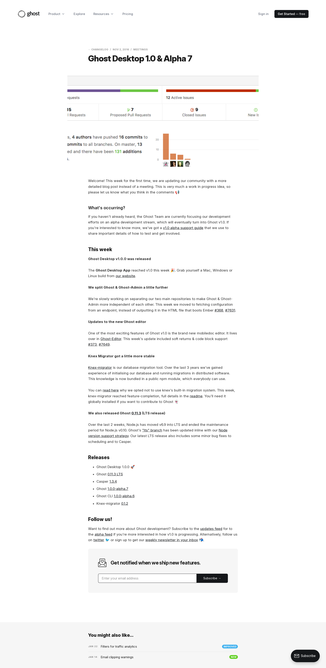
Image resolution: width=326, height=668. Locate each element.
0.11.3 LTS (115, 474)
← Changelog (98, 49)
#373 (92, 344)
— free (291, 14)
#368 (219, 310)
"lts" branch (152, 430)
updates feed (211, 529)
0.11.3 (136, 413)
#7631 (230, 310)
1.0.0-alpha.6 (124, 496)
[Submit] (212, 578)
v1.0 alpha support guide (183, 228)
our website (125, 276)
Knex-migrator (100, 367)
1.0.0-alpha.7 (117, 489)
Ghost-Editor (110, 339)
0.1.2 (124, 503)
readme (196, 396)
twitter (98, 540)
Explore (79, 14)
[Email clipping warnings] (163, 657)
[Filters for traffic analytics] (163, 646)
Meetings (140, 49)
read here (111, 390)
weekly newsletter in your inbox (171, 540)
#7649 (104, 344)
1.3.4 (113, 481)
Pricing (127, 14)
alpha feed (103, 534)
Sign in (263, 14)
